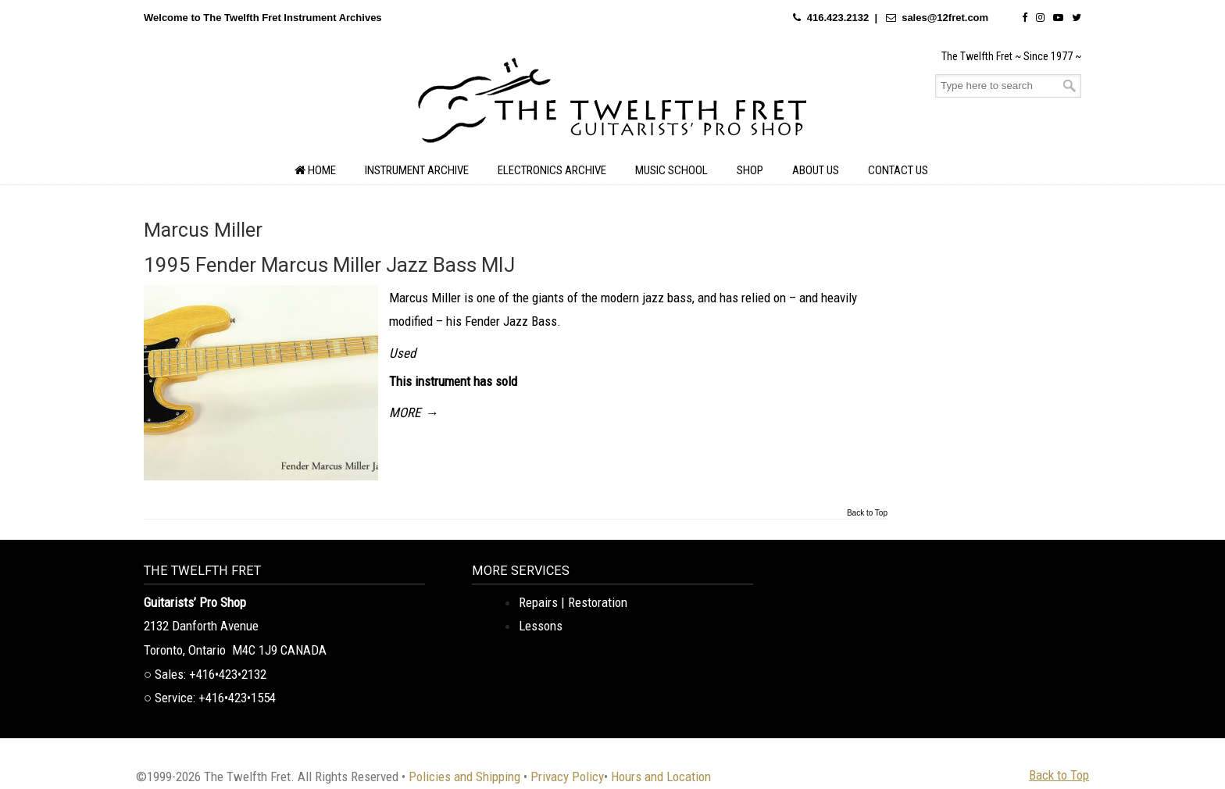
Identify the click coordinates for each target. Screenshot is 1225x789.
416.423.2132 (838, 17)
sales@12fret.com (945, 17)
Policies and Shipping (464, 776)
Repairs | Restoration (573, 602)
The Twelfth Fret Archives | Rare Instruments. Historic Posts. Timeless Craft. (612, 104)
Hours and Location (661, 776)
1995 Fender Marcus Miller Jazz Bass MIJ (329, 265)
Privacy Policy (567, 776)
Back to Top (867, 513)
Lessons (540, 626)
